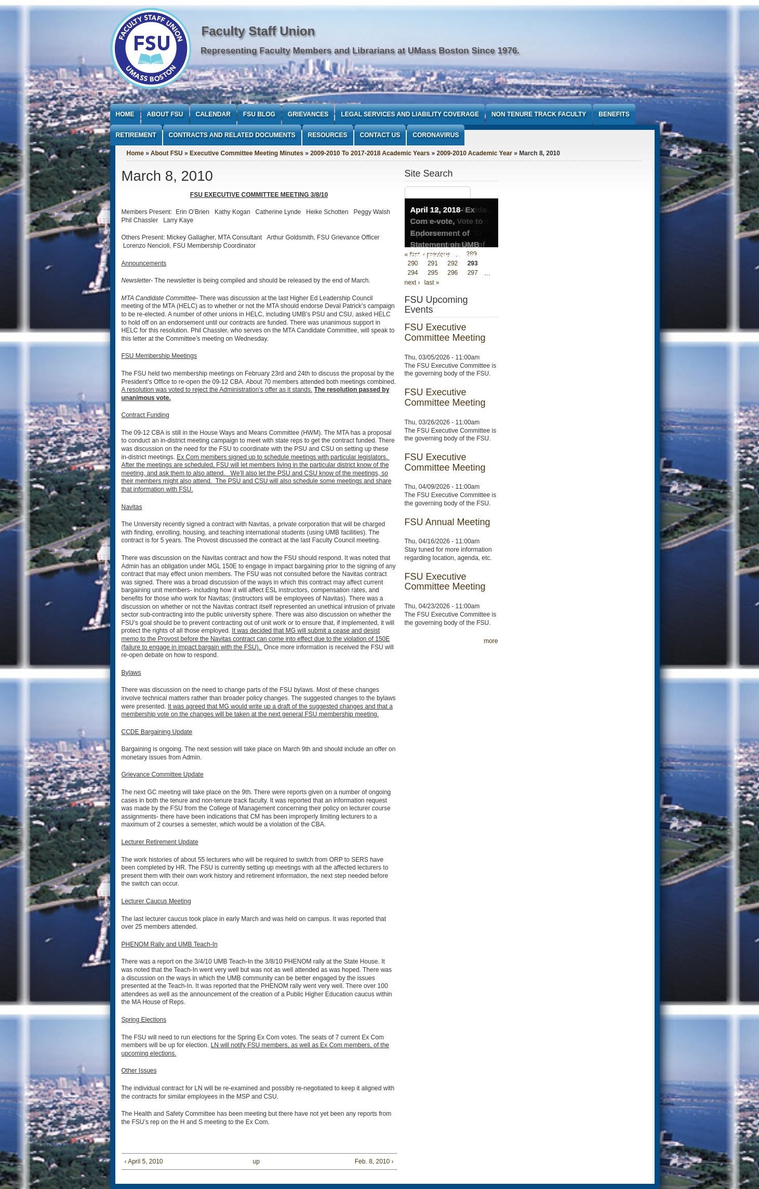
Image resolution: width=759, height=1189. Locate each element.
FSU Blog (259, 114)
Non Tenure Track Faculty (538, 114)
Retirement (136, 135)
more (491, 641)
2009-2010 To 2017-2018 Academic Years (370, 153)
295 (433, 273)
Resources (328, 135)
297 (473, 273)
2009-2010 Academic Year (474, 153)
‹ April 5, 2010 (144, 1161)
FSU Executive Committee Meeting (445, 332)
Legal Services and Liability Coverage (410, 114)
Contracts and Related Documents (232, 135)
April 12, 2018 (435, 209)
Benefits (613, 114)
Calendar (213, 114)
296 (452, 273)
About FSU (165, 114)
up (256, 1161)
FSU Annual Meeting (447, 522)
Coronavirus (435, 135)
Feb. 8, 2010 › (374, 1161)
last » (432, 282)
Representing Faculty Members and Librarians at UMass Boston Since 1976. (360, 51)
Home (125, 114)
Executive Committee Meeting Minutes (246, 153)
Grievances (308, 114)
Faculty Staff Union (258, 31)
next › (412, 282)
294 (413, 273)
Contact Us (380, 135)
